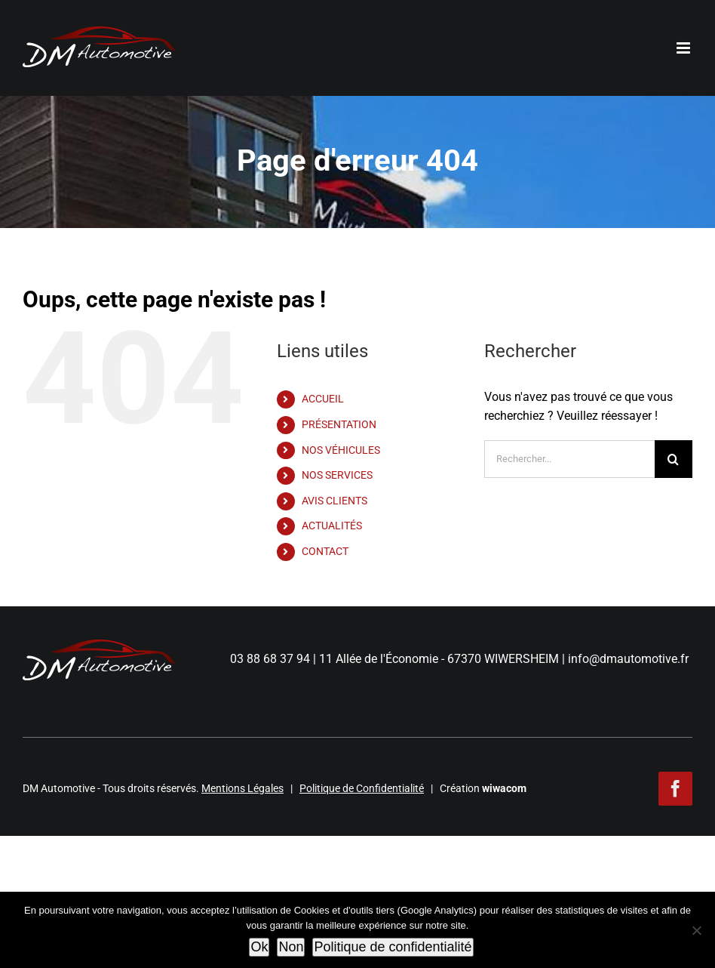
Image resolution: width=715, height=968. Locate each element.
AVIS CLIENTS (334, 501)
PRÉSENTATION (339, 424)
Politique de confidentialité (392, 946)
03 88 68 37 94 (270, 659)
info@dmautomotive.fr (628, 659)
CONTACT (325, 551)
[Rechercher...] (569, 459)
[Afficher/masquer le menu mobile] (684, 48)
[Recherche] (673, 459)
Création (483, 788)
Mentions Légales (242, 788)
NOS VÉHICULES (341, 450)
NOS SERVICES (337, 475)
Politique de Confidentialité (361, 788)
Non (290, 946)
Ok (259, 946)
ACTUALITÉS (332, 525)
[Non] (696, 930)
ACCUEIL (323, 399)
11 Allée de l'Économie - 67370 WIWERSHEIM (439, 659)
